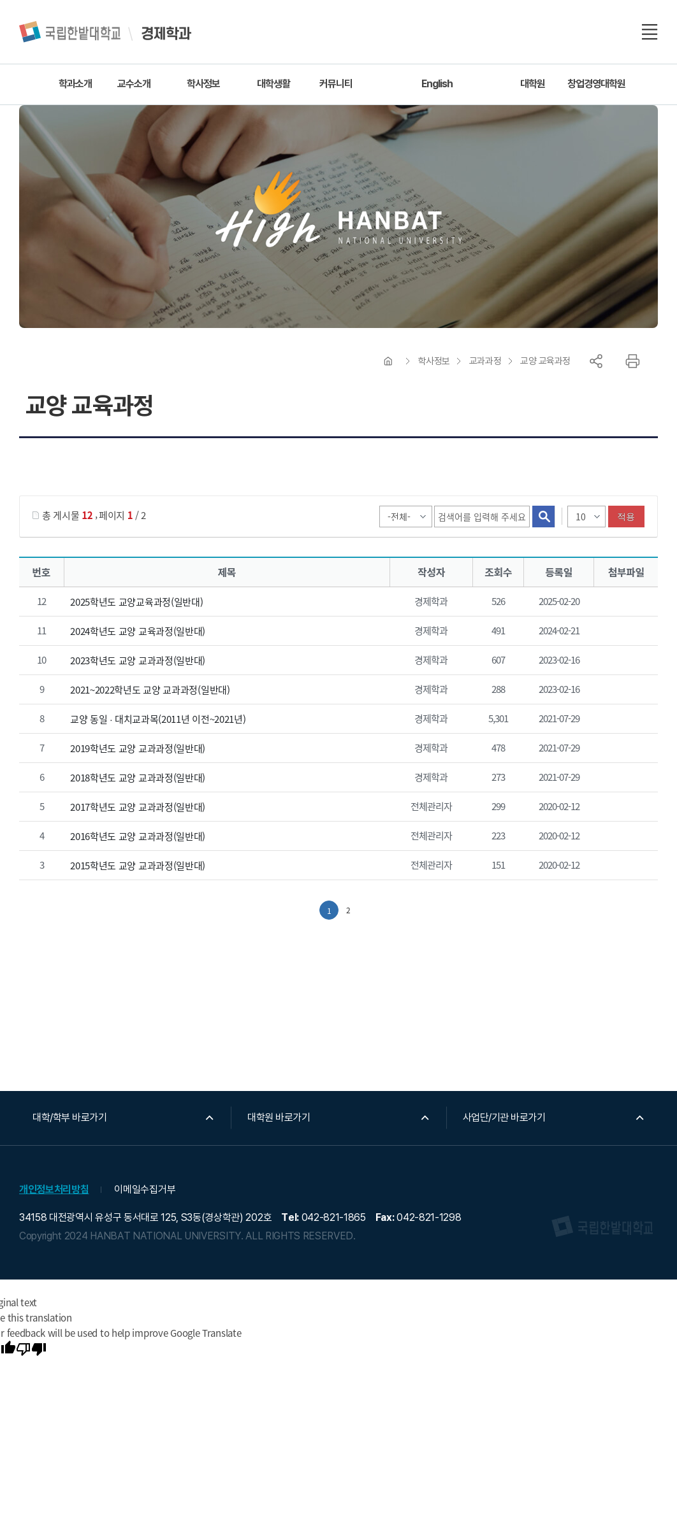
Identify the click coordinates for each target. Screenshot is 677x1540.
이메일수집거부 (144, 1189)
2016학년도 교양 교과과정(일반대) (137, 836)
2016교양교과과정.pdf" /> (623, 837)
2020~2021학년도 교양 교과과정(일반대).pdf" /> (623, 690)
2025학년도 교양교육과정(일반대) (136, 602)
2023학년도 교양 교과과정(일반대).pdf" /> (623, 661)
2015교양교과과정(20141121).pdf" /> (623, 866)
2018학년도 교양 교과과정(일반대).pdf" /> (623, 778)
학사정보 (434, 361)
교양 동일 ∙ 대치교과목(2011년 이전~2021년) (157, 719)
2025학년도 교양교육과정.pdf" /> (623, 602)
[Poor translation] (31, 1350)
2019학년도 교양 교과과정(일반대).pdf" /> (623, 749)
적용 (626, 516)
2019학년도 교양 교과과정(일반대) (137, 748)
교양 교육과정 (545, 361)
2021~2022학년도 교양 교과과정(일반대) (150, 690)
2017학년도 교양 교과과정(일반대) (137, 807)
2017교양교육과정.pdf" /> (623, 807)
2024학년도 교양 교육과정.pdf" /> (623, 631)
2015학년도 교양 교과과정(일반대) (137, 866)
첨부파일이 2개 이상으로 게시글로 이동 (623, 719)
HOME (388, 361)
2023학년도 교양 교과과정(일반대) (137, 660)
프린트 (632, 361)
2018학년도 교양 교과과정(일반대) (137, 778)
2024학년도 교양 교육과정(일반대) (137, 631)
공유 (596, 361)
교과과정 (485, 361)
